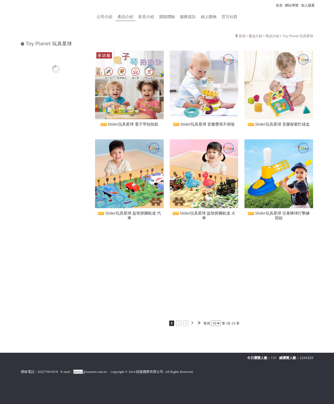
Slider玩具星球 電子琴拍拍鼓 (129, 126)
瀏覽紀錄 (324, 5)
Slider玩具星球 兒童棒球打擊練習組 (278, 217)
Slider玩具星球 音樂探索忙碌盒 (278, 126)
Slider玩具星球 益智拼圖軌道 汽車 (129, 217)
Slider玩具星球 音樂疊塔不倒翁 (204, 126)
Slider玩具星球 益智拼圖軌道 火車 (204, 217)
